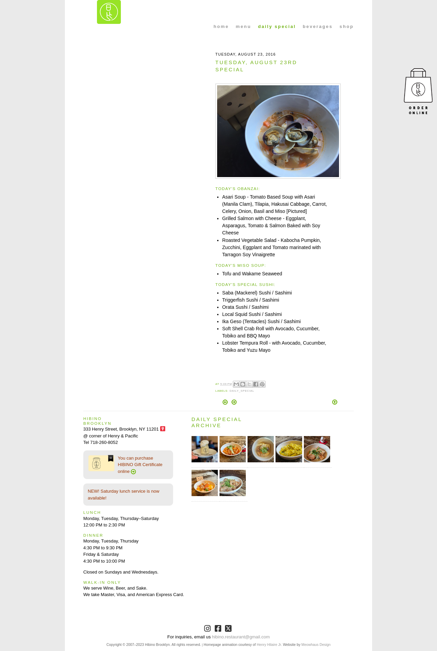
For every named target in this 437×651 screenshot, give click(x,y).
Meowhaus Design (315, 645)
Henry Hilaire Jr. (269, 645)
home (221, 26)
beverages (318, 26)
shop (347, 26)
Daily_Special (241, 390)
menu (243, 26)
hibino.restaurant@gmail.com (241, 636)
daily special (277, 26)
